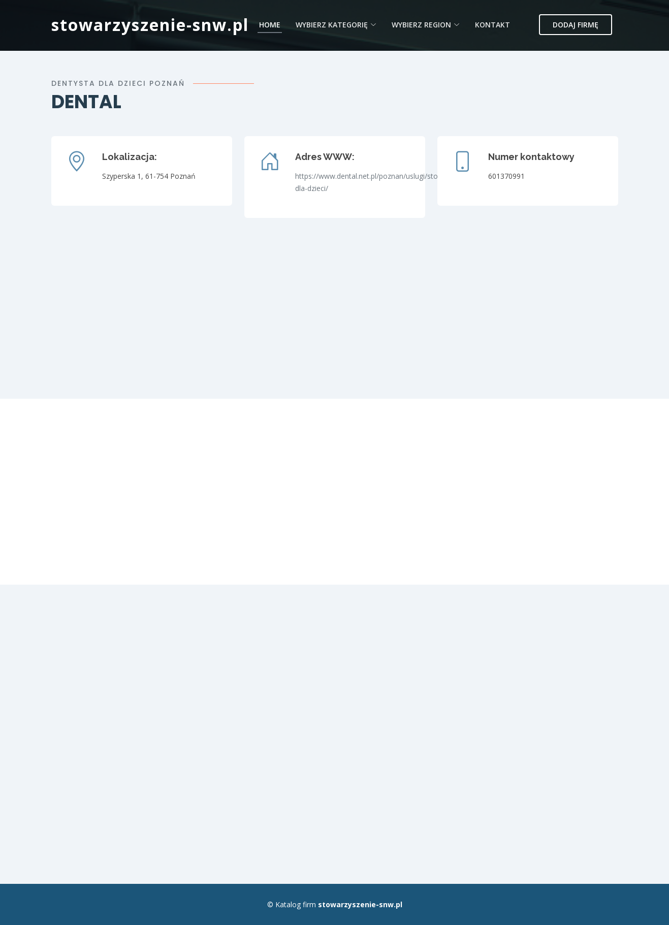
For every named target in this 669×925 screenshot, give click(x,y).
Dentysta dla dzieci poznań (118, 83)
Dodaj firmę (575, 24)
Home (269, 24)
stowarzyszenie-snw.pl (150, 25)
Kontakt (492, 24)
